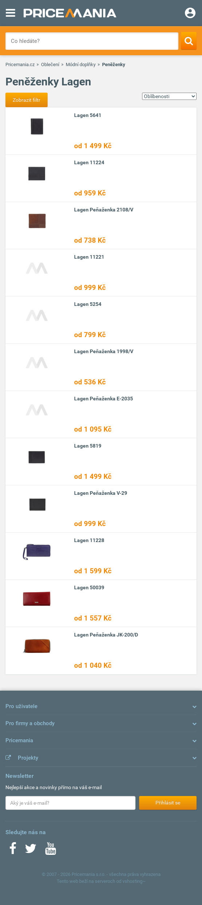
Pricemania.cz (20, 64)
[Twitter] (30, 851)
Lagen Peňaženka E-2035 (103, 398)
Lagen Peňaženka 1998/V (103, 351)
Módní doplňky (81, 64)
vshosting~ (134, 881)
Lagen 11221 (89, 257)
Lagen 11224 (89, 162)
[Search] (189, 40)
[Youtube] (50, 851)
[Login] (190, 14)
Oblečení (50, 64)
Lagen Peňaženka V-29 (100, 493)
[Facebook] (12, 851)
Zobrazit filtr (26, 100)
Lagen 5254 (87, 304)
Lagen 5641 (87, 115)
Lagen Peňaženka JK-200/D (106, 635)
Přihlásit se (167, 802)
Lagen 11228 (89, 540)
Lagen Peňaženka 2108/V (103, 210)
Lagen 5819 (87, 446)
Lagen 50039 (89, 587)
